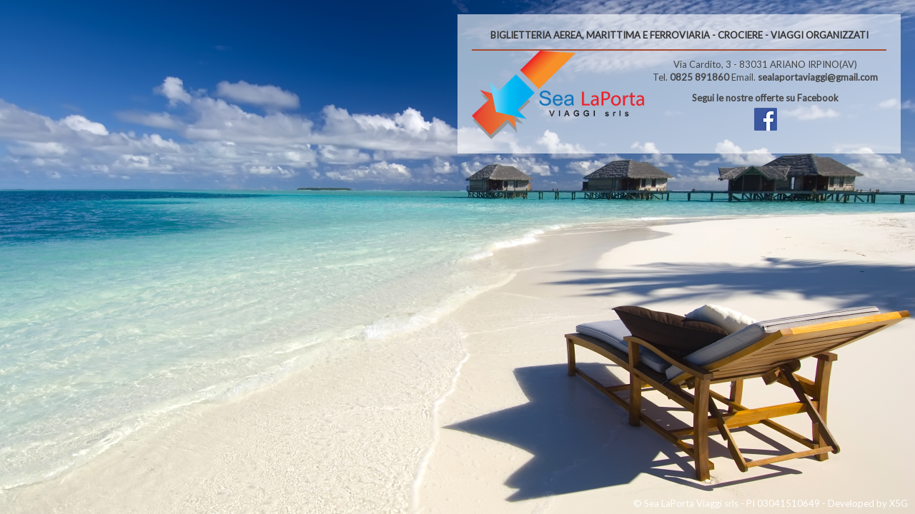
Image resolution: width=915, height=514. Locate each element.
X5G (898, 503)
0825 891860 (699, 77)
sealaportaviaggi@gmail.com (818, 77)
